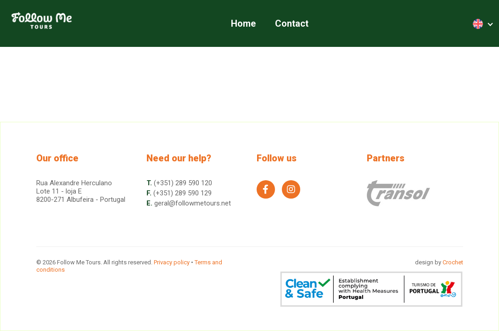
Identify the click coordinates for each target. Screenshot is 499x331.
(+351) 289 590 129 (182, 193)
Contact (291, 23)
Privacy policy (172, 262)
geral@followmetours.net (192, 203)
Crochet (453, 262)
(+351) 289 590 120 (183, 183)
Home (243, 23)
